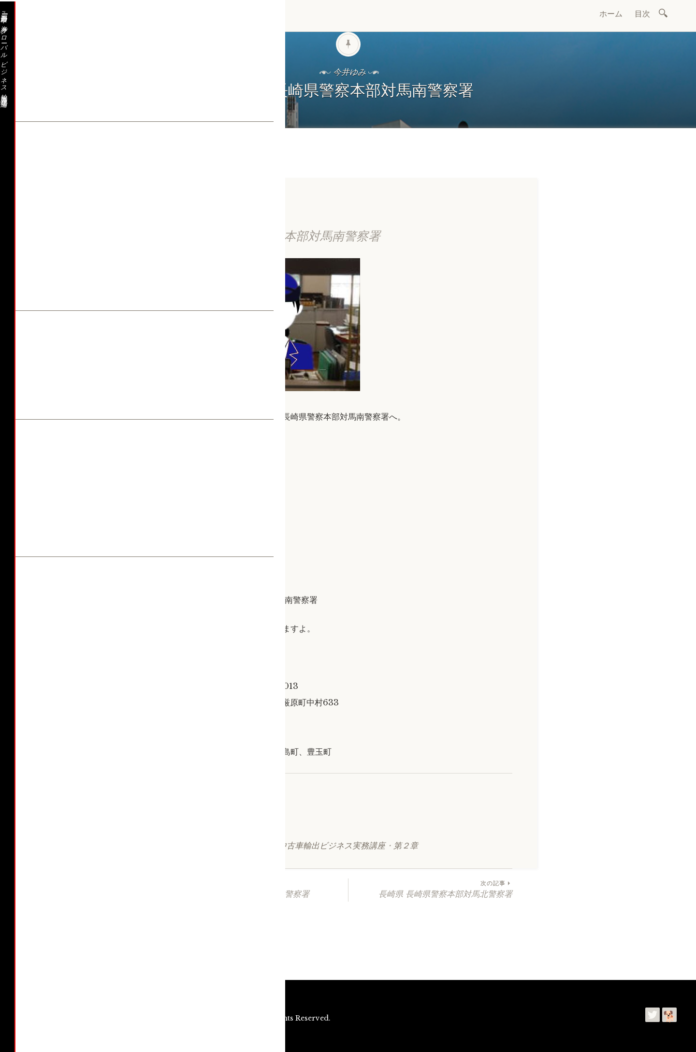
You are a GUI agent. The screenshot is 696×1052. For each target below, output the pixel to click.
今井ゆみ (144, 1036)
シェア (197, 823)
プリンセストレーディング (76, 1036)
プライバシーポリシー (200, 1036)
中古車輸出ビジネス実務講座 (331, 846)
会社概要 (50, 993)
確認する (201, 677)
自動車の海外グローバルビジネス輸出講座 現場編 (181, 1018)
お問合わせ (88, 993)
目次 (642, 13)
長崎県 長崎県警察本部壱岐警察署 (266, 888)
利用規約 (165, 1036)
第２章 (405, 846)
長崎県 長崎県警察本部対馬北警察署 (430, 888)
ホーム (611, 13)
